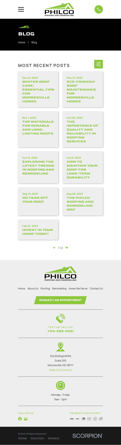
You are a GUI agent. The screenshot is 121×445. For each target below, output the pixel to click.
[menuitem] (22, 438)
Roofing (45, 288)
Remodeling (59, 288)
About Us (32, 288)
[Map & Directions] (60, 370)
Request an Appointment (60, 300)
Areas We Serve (78, 288)
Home (21, 288)
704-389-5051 (60, 331)
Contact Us (96, 288)
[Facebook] (20, 419)
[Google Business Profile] (26, 419)
